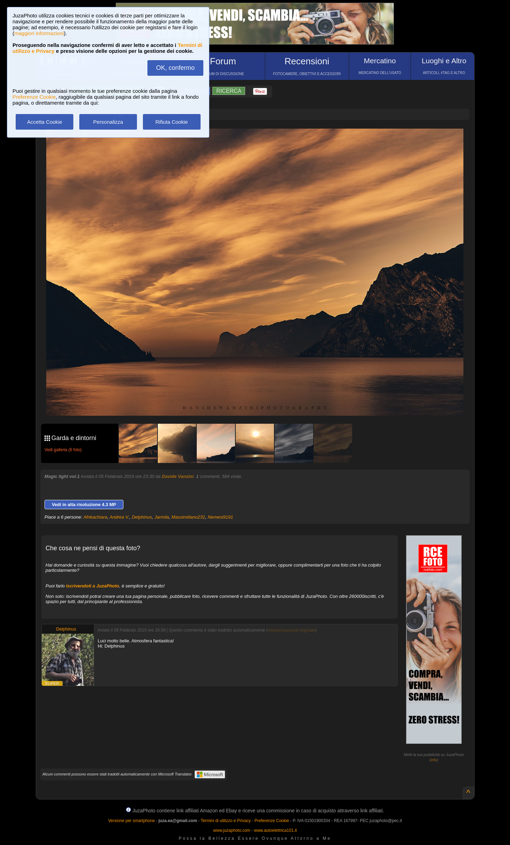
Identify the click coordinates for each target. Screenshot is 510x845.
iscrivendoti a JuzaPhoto (92, 585)
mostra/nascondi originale (291, 630)
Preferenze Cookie (34, 97)
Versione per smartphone (131, 820)
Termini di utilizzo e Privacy (226, 820)
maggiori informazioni (39, 33)
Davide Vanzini (178, 476)
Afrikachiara (95, 517)
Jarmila (161, 517)
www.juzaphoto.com (231, 830)
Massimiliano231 (188, 517)
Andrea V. (119, 517)
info (434, 760)
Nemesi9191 (220, 517)
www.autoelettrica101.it (275, 830)
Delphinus (142, 517)
